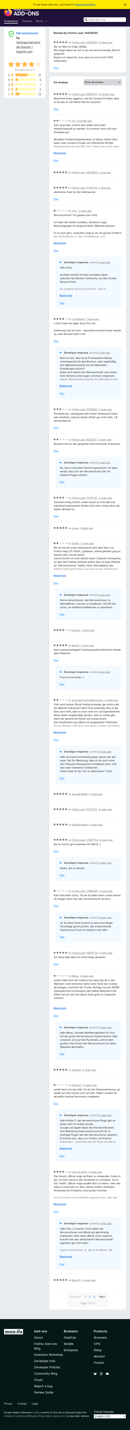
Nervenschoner (27, 33)
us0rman (76, 1069)
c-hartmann (78, 319)
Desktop (70, 1337)
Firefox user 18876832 (85, 172)
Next (102, 1296)
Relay (98, 1350)
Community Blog (45, 1373)
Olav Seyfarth (79, 1171)
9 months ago (84, 120)
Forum (38, 1380)
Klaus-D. (76, 1280)
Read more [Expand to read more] (59, 152)
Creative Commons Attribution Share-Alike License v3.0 (35, 1416)
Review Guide (43, 1392)
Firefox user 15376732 (84, 497)
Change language (104, 1411)
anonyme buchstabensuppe (87, 700)
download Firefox (85, 4)
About (38, 1337)
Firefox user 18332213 (84, 439)
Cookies (22, 1403)
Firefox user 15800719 (85, 952)
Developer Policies (47, 1367)
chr (73, 120)
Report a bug (43, 1386)
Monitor (99, 1356)
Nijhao (75, 976)
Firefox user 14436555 (85, 42)
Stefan (75, 543)
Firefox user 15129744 (84, 187)
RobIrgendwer (80, 824)
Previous (75, 1296)
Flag (55, 67)
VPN (97, 1344)
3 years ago (105, 497)
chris (74, 210)
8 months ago (106, 94)
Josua (75, 528)
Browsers (100, 1337)
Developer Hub (44, 1361)
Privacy (8, 1403)
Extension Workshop (48, 1354)
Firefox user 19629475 (85, 94)
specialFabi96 (80, 794)
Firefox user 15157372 (84, 809)
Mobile (68, 1344)
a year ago (105, 172)
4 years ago (106, 42)
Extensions (11, 21)
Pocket (99, 1362)
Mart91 (75, 645)
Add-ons (40, 1331)
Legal (35, 1403)
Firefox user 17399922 (84, 409)
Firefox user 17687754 (85, 839)
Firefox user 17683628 (85, 891)
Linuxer (76, 630)
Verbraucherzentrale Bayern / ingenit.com (28, 47)
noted (35, 1412)
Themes (27, 21)
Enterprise (71, 1350)
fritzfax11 (77, 1085)
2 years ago (85, 210)
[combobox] (105, 19)
